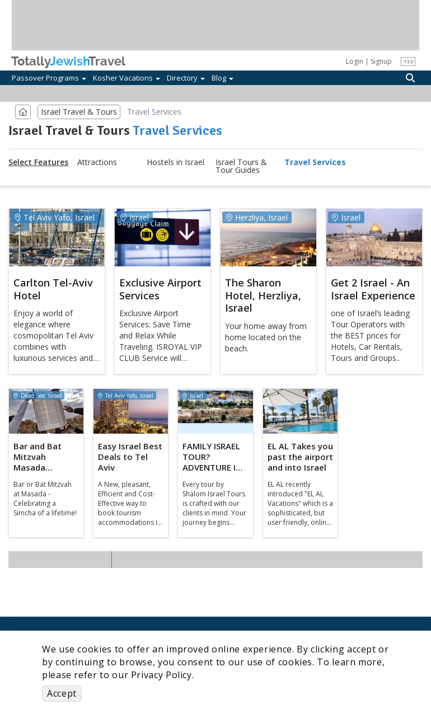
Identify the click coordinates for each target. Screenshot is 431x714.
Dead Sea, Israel (37, 396)
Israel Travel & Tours (79, 111)
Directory (186, 78)
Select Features (38, 162)
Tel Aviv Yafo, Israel (55, 217)
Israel (134, 217)
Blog (222, 78)
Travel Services (315, 162)
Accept (62, 693)
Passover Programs (49, 78)
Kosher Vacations (126, 78)
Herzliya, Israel (257, 217)
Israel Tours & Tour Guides (241, 166)
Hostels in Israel (175, 162)
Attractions (97, 162)
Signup (381, 61)
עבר (408, 61)
